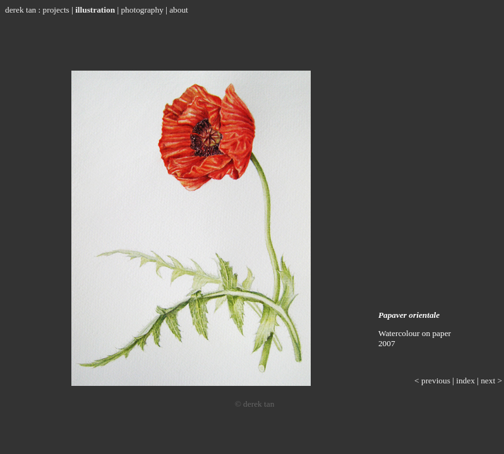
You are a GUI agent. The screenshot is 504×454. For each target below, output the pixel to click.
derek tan (20, 10)
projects (56, 10)
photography (142, 10)
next (488, 380)
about (178, 10)
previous (435, 380)
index (465, 380)
